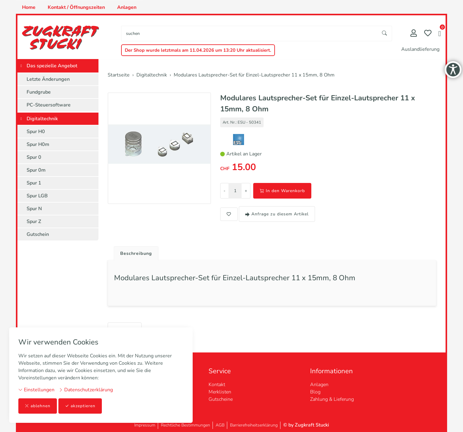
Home (28, 7)
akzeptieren (80, 406)
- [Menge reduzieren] (224, 191)
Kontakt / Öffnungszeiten (76, 7)
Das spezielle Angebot (52, 65)
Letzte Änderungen (48, 79)
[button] (439, 34)
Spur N (34, 208)
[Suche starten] (384, 33)
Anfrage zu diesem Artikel (277, 214)
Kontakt (217, 384)
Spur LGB (37, 195)
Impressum (144, 425)
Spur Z (34, 221)
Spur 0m (36, 170)
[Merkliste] (428, 33)
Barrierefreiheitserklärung (254, 425)
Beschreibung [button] (137, 253)
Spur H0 (36, 131)
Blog (315, 392)
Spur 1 (34, 183)
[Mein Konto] (413, 33)
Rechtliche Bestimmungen (185, 425)
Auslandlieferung (420, 49)
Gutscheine (221, 399)
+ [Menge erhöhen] (246, 191)
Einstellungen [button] (36, 389)
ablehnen (38, 406)
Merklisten (220, 392)
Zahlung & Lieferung (332, 399)
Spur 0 (34, 157)
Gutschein (38, 234)
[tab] (135, 252)
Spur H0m (38, 144)
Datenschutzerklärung (86, 389)
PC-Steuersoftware (49, 105)
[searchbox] (249, 33)
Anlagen (126, 7)
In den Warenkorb (282, 191)
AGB (220, 425)
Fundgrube (39, 92)
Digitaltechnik (42, 118)
